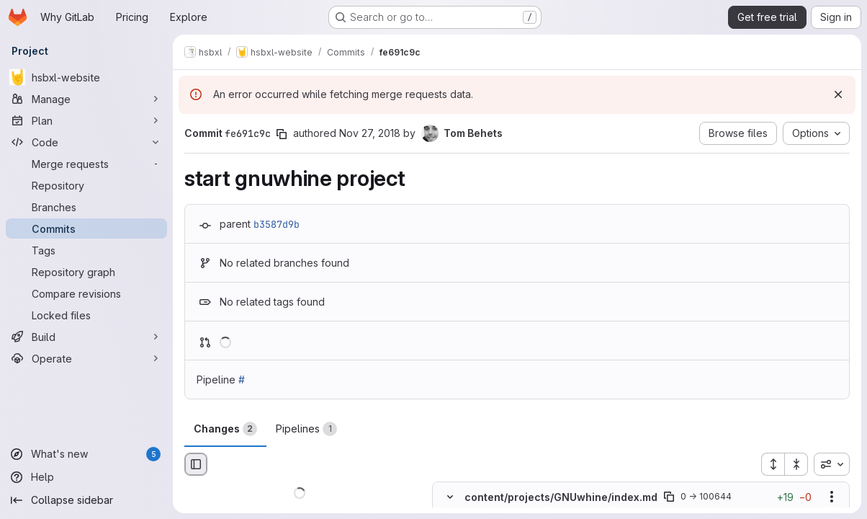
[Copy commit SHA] (281, 134)
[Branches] (86, 207)
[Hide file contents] (450, 497)
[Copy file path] (669, 497)
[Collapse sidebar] (86, 500)
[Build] (86, 337)
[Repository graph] (86, 272)
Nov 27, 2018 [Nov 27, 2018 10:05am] (369, 133)
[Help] (86, 477)
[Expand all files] (772, 464)
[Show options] (831, 497)
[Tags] (86, 250)
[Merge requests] (86, 164)
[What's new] (86, 454)
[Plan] (86, 120)
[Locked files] (86, 315)
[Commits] (86, 228)
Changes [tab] (225, 429)
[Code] (86, 142)
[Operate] (86, 358)
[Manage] (86, 99)
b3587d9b (276, 224)
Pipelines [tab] (306, 429)
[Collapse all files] (796, 464)
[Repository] (86, 185)
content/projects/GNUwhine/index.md (560, 497)
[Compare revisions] (86, 293)
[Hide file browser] (195, 464)
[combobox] (832, 464)
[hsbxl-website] (86, 77)
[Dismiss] (838, 94)
